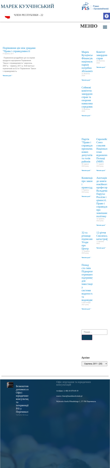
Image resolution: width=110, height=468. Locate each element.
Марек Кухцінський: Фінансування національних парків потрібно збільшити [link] (90, 61)
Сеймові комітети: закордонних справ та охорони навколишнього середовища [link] (90, 97)
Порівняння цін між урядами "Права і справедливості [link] (19, 49)
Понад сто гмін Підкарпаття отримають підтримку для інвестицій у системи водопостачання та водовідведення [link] (91, 282)
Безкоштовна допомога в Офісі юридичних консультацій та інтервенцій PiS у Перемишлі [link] (23, 399)
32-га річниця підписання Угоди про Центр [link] (88, 240)
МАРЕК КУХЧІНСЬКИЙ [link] (27, 6)
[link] (106, 16)
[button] (105, 27)
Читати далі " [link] (7, 75)
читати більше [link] (22, 415)
